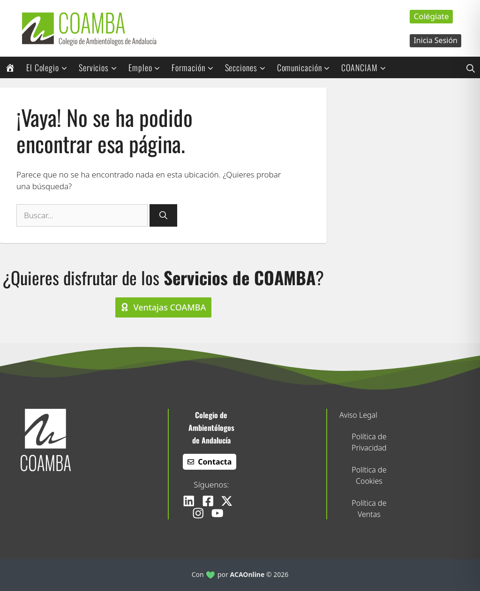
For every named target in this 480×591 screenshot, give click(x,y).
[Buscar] (163, 215)
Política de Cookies (369, 475)
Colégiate (431, 16)
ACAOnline (247, 574)
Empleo (147, 67)
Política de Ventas (369, 508)
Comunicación (307, 67)
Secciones (248, 67)
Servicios (101, 67)
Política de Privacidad (369, 442)
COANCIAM (366, 67)
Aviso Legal (358, 415)
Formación (195, 67)
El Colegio (50, 67)
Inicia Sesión (435, 40)
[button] (470, 67)
